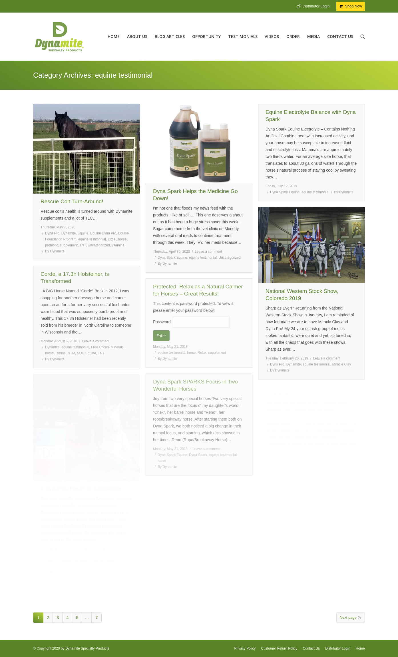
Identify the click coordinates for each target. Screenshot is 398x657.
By (55, 251)
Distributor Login (316, 6)
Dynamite (68, 233)
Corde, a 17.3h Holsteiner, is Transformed (75, 277)
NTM (71, 353)
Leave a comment (208, 252)
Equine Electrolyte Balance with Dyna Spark (311, 115)
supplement (69, 245)
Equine (83, 233)
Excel (112, 239)
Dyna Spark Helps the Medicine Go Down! (195, 194)
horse (122, 239)
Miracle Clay (341, 364)
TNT (83, 245)
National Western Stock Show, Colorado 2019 (302, 294)
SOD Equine (86, 353)
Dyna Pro (52, 233)
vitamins (118, 245)
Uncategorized (99, 245)
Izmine (61, 353)
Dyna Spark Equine (172, 258)
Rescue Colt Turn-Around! (72, 201)
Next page (348, 617)
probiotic (51, 245)
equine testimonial (92, 239)
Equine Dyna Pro (103, 233)
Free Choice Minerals (107, 347)
